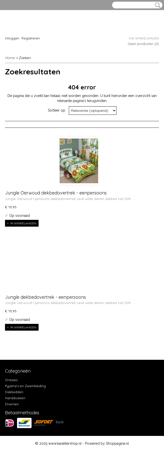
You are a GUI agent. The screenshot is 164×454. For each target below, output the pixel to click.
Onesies (11, 380)
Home (10, 58)
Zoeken (156, 5)
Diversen (12, 404)
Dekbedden (14, 392)
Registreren (31, 38)
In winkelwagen (23, 223)
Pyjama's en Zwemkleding (25, 386)
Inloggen (12, 38)
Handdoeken (15, 398)
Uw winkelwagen (144, 38)
